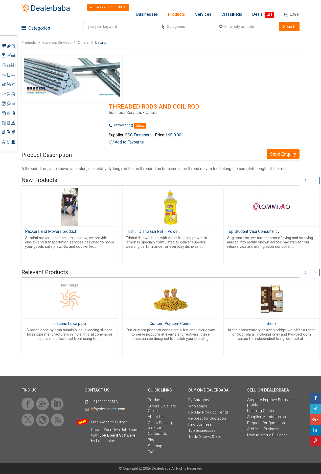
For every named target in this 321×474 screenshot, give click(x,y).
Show (140, 126)
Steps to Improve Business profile (270, 402)
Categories (35, 28)
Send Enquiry (283, 154)
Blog (151, 440)
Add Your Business (263, 429)
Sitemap (155, 446)
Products (176, 14)
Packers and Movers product (50, 231)
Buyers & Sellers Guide (162, 408)
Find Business (200, 424)
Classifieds (231, 14)
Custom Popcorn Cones (171, 323)
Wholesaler (197, 406)
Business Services (57, 42)
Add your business (106, 7)
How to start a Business (267, 435)
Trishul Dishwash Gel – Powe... (153, 231)
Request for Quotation (207, 418)
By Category (198, 400)
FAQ (151, 452)
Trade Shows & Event (206, 436)
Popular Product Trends (208, 412)
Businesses (147, 14)
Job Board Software (117, 435)
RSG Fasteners (138, 135)
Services (203, 14)
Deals (257, 14)
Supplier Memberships (266, 417)
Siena (272, 323)
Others (83, 42)
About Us (156, 417)
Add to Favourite (129, 142)
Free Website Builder (109, 422)
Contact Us (157, 433)
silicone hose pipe (69, 323)
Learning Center (260, 410)
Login (295, 14)
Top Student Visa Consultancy (253, 231)
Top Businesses (202, 430)
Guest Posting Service (160, 425)
